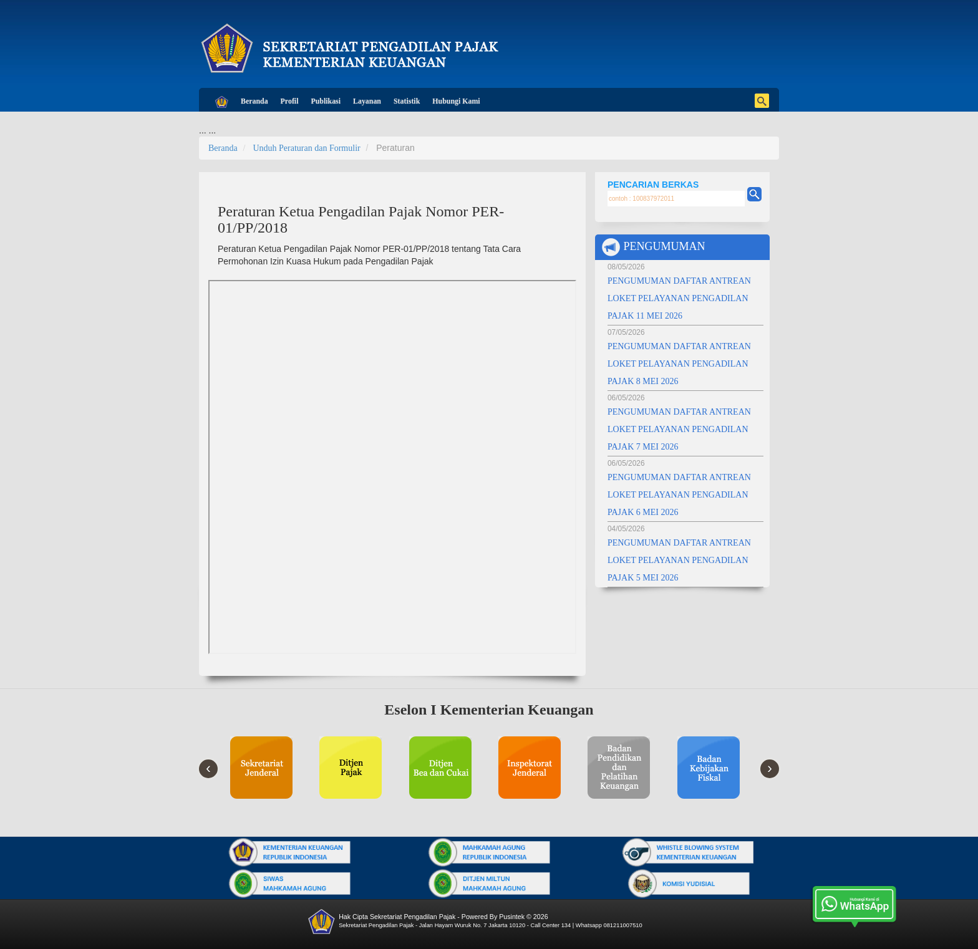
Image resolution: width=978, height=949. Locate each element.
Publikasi (326, 101)
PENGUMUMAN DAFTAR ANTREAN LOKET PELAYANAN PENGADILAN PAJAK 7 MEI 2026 (679, 429)
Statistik (407, 101)
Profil (290, 101)
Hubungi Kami (456, 101)
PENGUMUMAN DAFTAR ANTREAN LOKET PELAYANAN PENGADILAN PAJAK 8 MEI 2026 (679, 364)
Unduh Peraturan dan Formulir (306, 148)
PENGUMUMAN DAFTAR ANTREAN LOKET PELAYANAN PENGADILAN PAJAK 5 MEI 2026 (679, 560)
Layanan (367, 101)
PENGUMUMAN (653, 247)
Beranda (254, 101)
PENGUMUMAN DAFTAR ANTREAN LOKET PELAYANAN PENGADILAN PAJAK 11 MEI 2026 (679, 298)
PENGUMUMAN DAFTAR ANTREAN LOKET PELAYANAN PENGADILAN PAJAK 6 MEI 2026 (679, 495)
